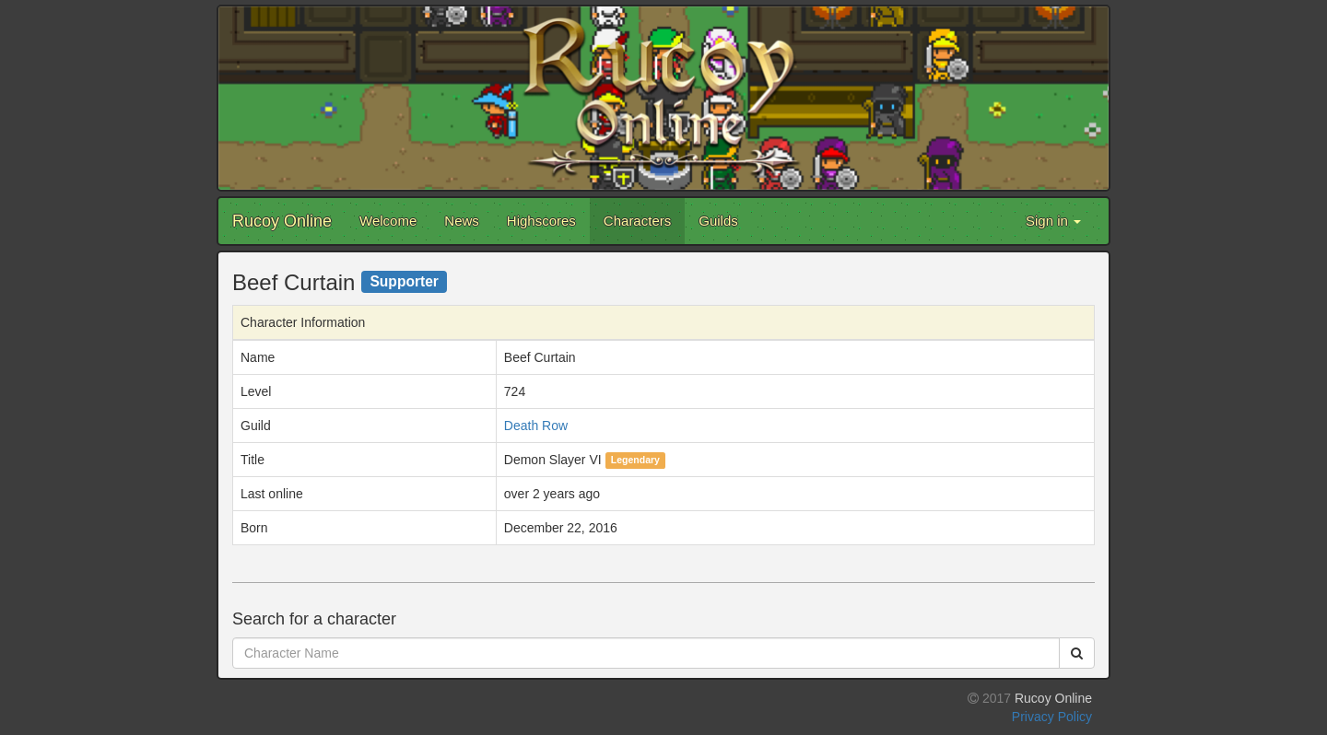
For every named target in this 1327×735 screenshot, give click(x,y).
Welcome (388, 220)
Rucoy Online (282, 221)
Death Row (536, 425)
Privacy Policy (1052, 716)
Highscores (541, 220)
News (461, 220)
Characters (637, 220)
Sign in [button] (1053, 220)
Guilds (718, 220)
